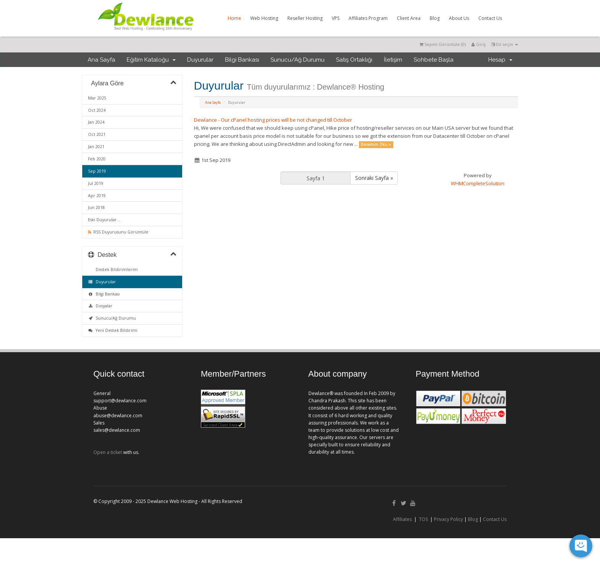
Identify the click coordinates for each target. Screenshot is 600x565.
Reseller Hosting (305, 18)
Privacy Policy (448, 519)
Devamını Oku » (376, 144)
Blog (435, 18)
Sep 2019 (97, 171)
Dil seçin (504, 44)
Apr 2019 (97, 195)
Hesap (500, 59)
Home (234, 18)
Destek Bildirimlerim (115, 269)
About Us (459, 18)
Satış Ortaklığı (354, 59)
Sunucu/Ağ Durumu (297, 59)
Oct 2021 (97, 134)
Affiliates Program (368, 18)
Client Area (409, 18)
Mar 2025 (97, 98)
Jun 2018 (96, 207)
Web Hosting (264, 18)
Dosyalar (100, 306)
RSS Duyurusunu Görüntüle (118, 232)
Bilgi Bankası (242, 59)
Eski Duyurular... (104, 219)
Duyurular (200, 59)
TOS (423, 519)
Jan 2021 (96, 146)
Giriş (478, 44)
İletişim (393, 59)
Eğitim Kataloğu (151, 59)
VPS (335, 18)
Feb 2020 (97, 159)
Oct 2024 (97, 110)
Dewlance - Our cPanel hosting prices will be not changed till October (273, 119)
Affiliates (402, 519)
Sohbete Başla (433, 59)
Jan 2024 (96, 122)
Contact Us (490, 18)
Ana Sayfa (101, 59)
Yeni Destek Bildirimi (112, 330)
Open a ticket (107, 452)
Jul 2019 (95, 183)
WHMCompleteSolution (477, 183)
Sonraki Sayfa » (374, 177)
